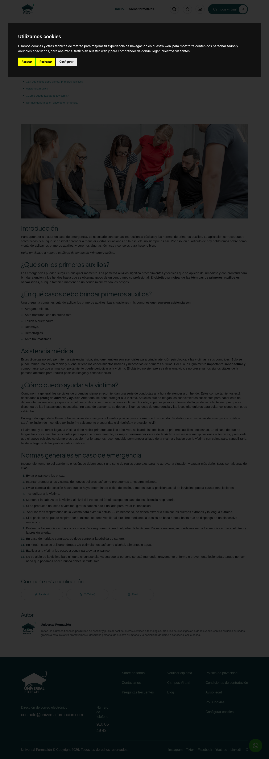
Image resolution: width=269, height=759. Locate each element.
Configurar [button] (66, 61)
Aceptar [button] (26, 61)
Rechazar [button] (46, 61)
